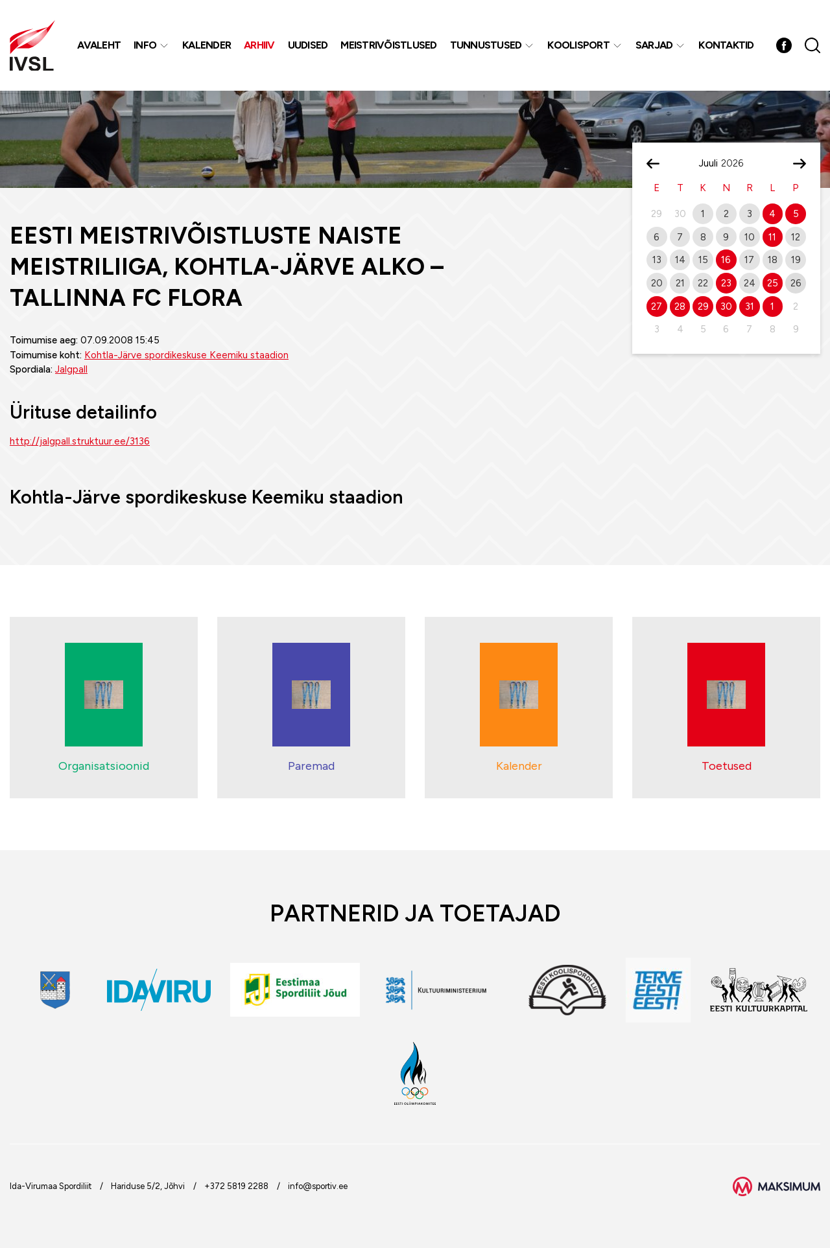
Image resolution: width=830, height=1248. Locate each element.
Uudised (308, 45)
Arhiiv (259, 45)
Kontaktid (725, 45)
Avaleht (99, 45)
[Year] (737, 163)
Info (145, 45)
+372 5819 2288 (236, 1186)
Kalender (206, 45)
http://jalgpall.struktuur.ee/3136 (80, 441)
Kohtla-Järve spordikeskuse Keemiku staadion (186, 355)
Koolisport (578, 45)
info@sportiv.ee (318, 1186)
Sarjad (654, 45)
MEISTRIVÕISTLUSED (388, 45)
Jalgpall (71, 369)
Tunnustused (486, 45)
